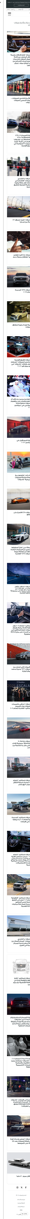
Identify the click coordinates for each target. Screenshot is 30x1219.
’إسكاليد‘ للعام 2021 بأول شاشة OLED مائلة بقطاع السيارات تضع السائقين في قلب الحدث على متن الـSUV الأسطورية (15, 630)
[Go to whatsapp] (26, 1214)
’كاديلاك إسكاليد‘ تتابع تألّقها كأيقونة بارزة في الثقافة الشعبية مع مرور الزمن (16, 981)
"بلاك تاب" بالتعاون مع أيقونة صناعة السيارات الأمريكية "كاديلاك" (17, 477)
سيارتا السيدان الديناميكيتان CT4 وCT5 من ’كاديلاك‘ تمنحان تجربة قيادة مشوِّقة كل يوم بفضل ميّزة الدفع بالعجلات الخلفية (15, 1022)
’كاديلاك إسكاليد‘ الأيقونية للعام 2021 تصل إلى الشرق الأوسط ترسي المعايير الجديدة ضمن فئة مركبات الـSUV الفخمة (15, 902)
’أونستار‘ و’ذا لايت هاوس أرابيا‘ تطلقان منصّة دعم (16, 256)
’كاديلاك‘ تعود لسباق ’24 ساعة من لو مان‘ (16, 221)
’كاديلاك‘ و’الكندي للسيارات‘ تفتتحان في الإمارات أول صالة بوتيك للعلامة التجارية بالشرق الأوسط (17, 183)
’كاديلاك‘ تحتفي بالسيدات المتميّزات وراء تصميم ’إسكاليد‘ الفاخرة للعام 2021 (15, 706)
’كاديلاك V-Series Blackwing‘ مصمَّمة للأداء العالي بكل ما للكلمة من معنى (16, 744)
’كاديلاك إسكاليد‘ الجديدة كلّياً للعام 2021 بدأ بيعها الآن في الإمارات (16, 820)
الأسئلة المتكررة (15, 1203)
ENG (15, 1210)
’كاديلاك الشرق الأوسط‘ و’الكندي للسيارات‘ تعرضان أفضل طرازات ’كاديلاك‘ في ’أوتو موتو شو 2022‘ (15, 363)
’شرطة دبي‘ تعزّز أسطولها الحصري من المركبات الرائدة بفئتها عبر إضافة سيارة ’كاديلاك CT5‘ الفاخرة (15, 551)
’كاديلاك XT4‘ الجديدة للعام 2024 (17, 291)
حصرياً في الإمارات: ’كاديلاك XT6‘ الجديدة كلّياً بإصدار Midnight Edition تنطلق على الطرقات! (15, 1103)
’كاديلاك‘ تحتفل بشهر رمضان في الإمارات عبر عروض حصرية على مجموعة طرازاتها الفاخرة (15, 590)
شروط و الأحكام (15, 1199)
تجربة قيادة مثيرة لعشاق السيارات (16, 326)
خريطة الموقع (15, 1206)
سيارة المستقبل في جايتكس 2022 (18, 441)
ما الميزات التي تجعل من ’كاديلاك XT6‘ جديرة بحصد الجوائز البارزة (15, 669)
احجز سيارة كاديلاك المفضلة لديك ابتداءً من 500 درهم (15, 4)
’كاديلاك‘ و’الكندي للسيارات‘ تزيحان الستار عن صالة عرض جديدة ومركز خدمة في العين (15, 942)
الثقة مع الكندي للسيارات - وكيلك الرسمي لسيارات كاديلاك (15, 100)
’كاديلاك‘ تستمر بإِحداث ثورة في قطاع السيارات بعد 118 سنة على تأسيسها (15, 1141)
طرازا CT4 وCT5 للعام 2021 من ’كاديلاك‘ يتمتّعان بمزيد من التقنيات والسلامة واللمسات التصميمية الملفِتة (15, 1063)
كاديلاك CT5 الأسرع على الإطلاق (16, 513)
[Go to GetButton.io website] (26, 1217)
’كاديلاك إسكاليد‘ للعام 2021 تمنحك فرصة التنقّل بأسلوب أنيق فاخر (16, 782)
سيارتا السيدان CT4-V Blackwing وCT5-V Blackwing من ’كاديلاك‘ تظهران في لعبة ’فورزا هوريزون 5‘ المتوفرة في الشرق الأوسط (16, 141)
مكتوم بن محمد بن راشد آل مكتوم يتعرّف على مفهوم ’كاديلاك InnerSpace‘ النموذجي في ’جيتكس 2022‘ (15, 403)
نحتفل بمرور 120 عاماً (18, 1176)
